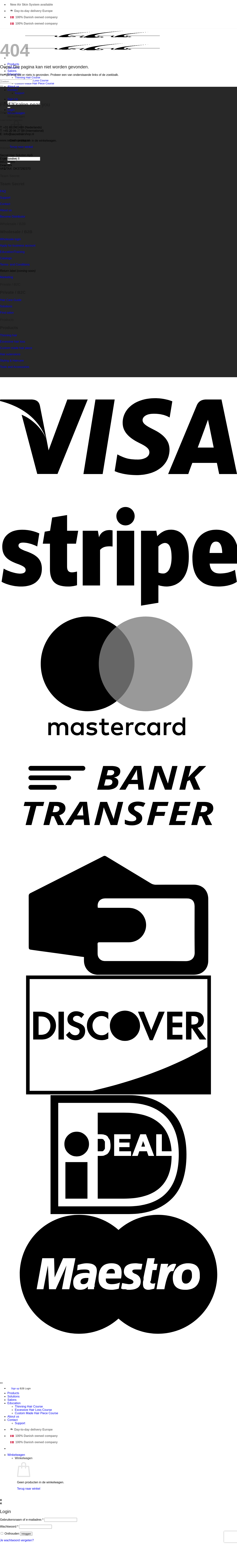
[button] (11, 109)
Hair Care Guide (10, 300)
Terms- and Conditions (15, 264)
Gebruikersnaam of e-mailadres (22, 1519)
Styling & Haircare (12, 360)
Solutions (6, 306)
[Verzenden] (1, 86)
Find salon (7, 312)
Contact (12, 89)
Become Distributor (12, 216)
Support (19, 93)
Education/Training (12, 251)
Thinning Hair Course (27, 77)
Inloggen (26, 1533)
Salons (11, 70)
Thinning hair (8, 335)
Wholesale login (10, 239)
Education (14, 1403)
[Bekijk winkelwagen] (16, 1454)
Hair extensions (10, 354)
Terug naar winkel (28, 1488)
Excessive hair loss (12, 341)
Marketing (6, 277)
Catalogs (6, 258)
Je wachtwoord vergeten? (17, 1540)
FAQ (3, 191)
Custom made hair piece (16, 348)
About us (13, 86)
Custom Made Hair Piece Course (34, 83)
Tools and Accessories (14, 366)
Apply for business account (17, 245)
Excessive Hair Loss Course (33, 1409)
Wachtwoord (9, 1526)
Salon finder (8, 112)
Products (13, 1393)
